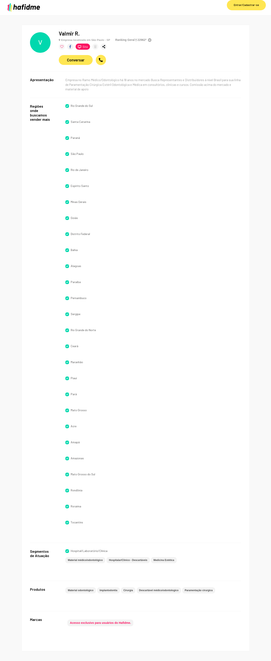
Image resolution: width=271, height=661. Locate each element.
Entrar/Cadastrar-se (246, 5)
